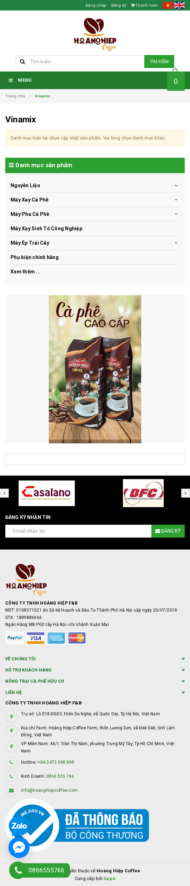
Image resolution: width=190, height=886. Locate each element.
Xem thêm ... (25, 271)
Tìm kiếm (159, 61)
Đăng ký (118, 5)
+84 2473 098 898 (56, 762)
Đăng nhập (96, 5)
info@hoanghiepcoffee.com (49, 790)
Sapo (109, 878)
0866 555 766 (60, 776)
